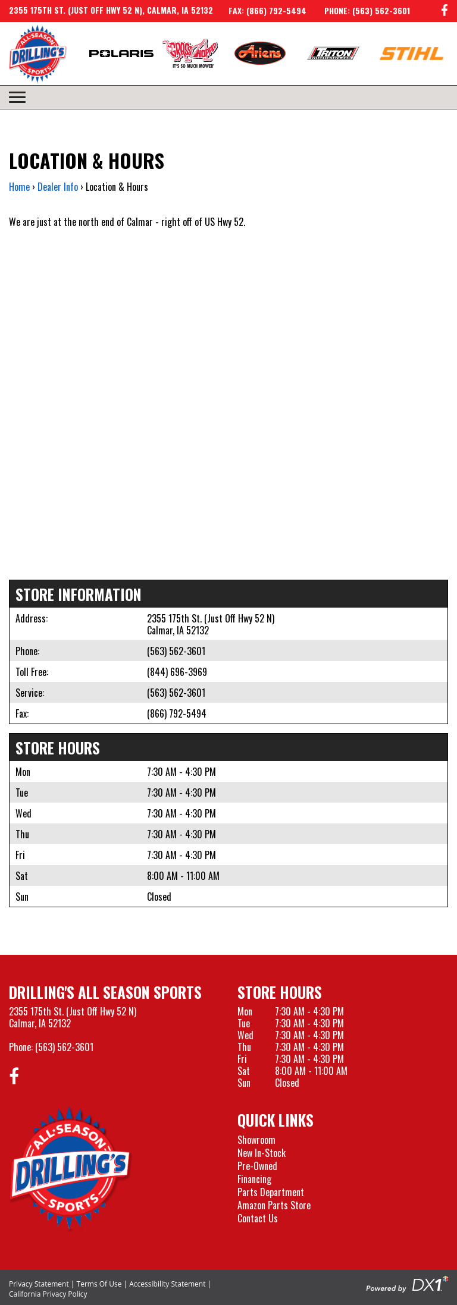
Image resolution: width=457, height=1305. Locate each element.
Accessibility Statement (167, 1284)
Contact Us (257, 1218)
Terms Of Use (99, 1284)
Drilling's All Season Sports (105, 992)
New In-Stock (261, 1153)
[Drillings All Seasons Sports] (71, 1169)
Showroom (256, 1140)
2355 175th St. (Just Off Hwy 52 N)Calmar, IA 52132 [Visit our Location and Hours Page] (72, 1017)
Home (19, 187)
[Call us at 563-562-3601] (358, 11)
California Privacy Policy (48, 1294)
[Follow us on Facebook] (444, 11)
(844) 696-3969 (177, 672)
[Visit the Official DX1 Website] (407, 1283)
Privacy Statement (39, 1284)
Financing (254, 1179)
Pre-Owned (257, 1166)
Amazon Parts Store (274, 1205)
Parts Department (270, 1192)
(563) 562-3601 (176, 651)
